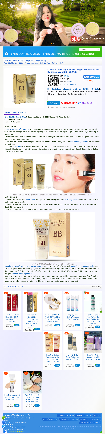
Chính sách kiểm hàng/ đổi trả (90, 422)
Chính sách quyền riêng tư (80, 426)
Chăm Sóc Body (33, 54)
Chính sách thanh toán (84, 415)
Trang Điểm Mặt (40, 61)
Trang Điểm (63, 54)
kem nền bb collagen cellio (22, 274)
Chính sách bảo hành (50, 419)
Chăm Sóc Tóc (49, 54)
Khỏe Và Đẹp (18, 61)
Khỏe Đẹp (75, 54)
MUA (16, 325)
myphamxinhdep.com (17, 429)
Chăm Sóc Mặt (17, 54)
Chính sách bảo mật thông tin (90, 419)
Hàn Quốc (70, 82)
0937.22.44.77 (70, 103)
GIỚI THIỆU (97, 415)
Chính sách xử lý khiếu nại (69, 419)
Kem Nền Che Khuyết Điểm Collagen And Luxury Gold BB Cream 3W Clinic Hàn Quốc (73, 70)
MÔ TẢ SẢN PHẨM (12, 113)
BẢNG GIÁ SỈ (25, 113)
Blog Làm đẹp (88, 54)
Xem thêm (96, 287)
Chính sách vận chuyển (66, 415)
